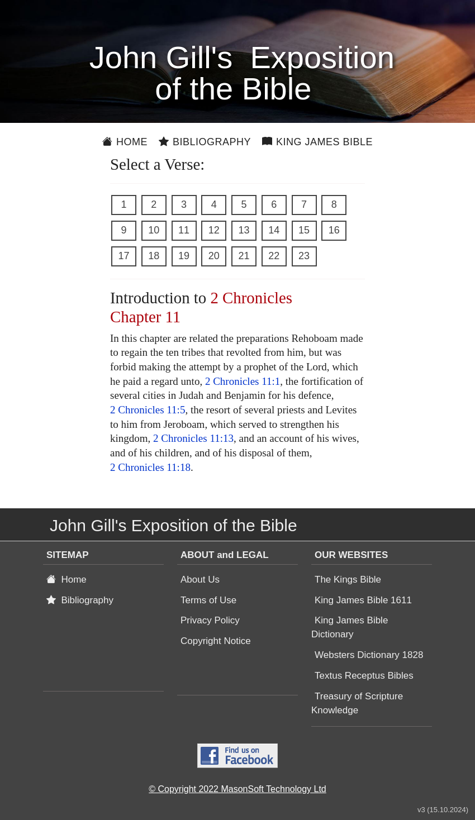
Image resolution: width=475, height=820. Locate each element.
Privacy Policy (210, 620)
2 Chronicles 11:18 (150, 467)
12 (214, 230)
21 (243, 255)
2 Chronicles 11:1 (242, 381)
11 (183, 230)
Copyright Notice (215, 641)
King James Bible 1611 (363, 600)
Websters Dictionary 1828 (369, 655)
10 (153, 230)
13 (243, 230)
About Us (200, 579)
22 (273, 255)
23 (304, 255)
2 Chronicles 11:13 (193, 438)
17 (123, 255)
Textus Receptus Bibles (364, 675)
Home (125, 141)
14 (273, 230)
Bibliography (205, 141)
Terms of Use (208, 600)
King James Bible (317, 141)
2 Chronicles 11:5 (147, 410)
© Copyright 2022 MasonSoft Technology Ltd (237, 789)
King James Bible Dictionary (349, 627)
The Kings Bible (348, 579)
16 (334, 230)
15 (304, 230)
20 (214, 255)
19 (183, 255)
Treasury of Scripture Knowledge (357, 703)
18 (153, 255)
